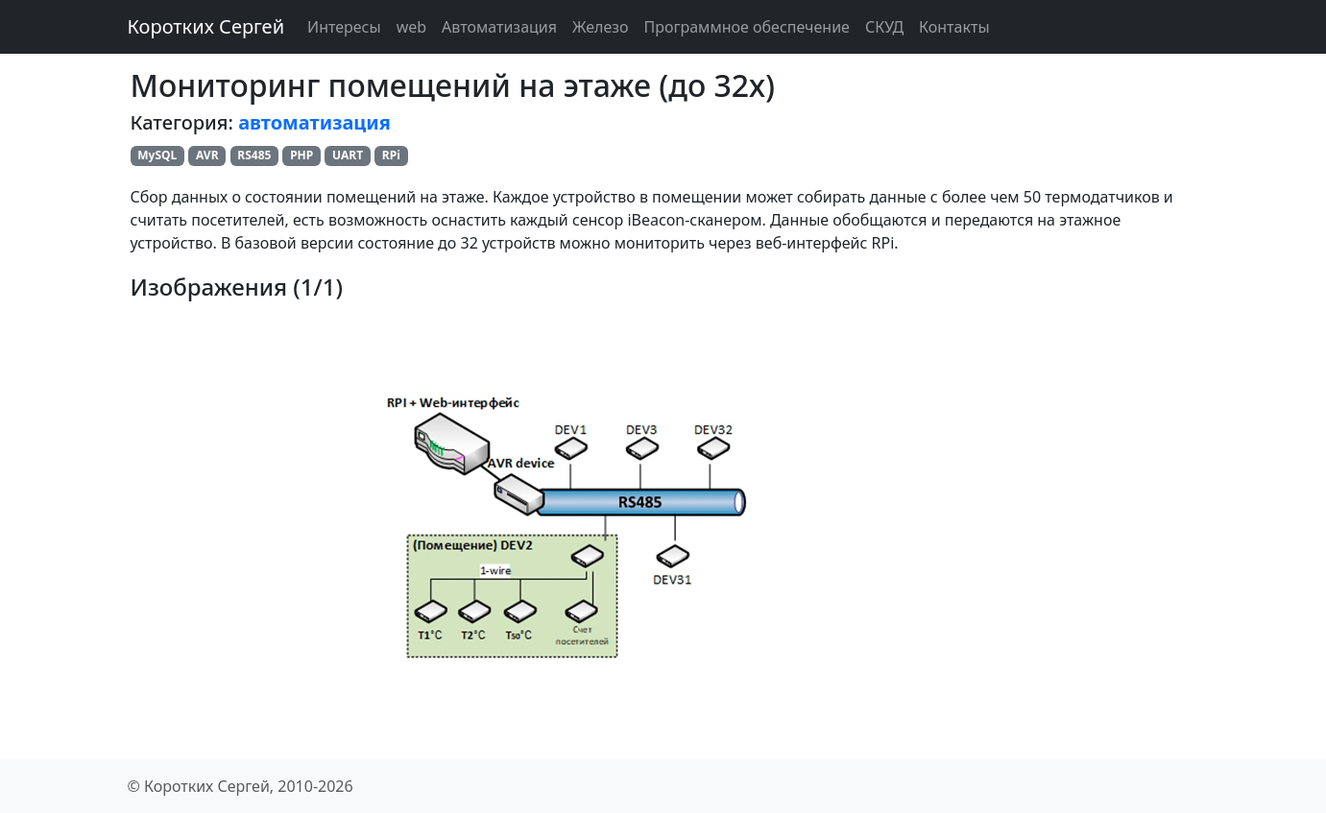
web (411, 26)
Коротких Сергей (206, 26)
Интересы (344, 26)
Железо (600, 26)
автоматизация (314, 122)
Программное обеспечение (747, 26)
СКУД (884, 26)
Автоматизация (499, 26)
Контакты (954, 26)
